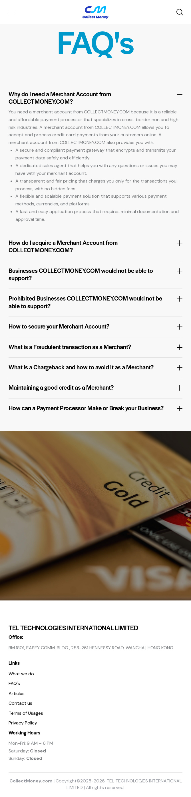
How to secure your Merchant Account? (59, 326)
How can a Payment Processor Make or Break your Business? (86, 408)
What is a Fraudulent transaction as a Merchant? (70, 347)
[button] (12, 12)
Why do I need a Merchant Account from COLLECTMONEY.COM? (60, 97)
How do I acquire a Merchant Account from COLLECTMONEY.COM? (63, 246)
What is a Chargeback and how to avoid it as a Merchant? (81, 367)
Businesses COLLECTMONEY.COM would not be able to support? (81, 274)
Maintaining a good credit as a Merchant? (61, 387)
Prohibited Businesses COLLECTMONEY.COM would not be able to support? (85, 302)
